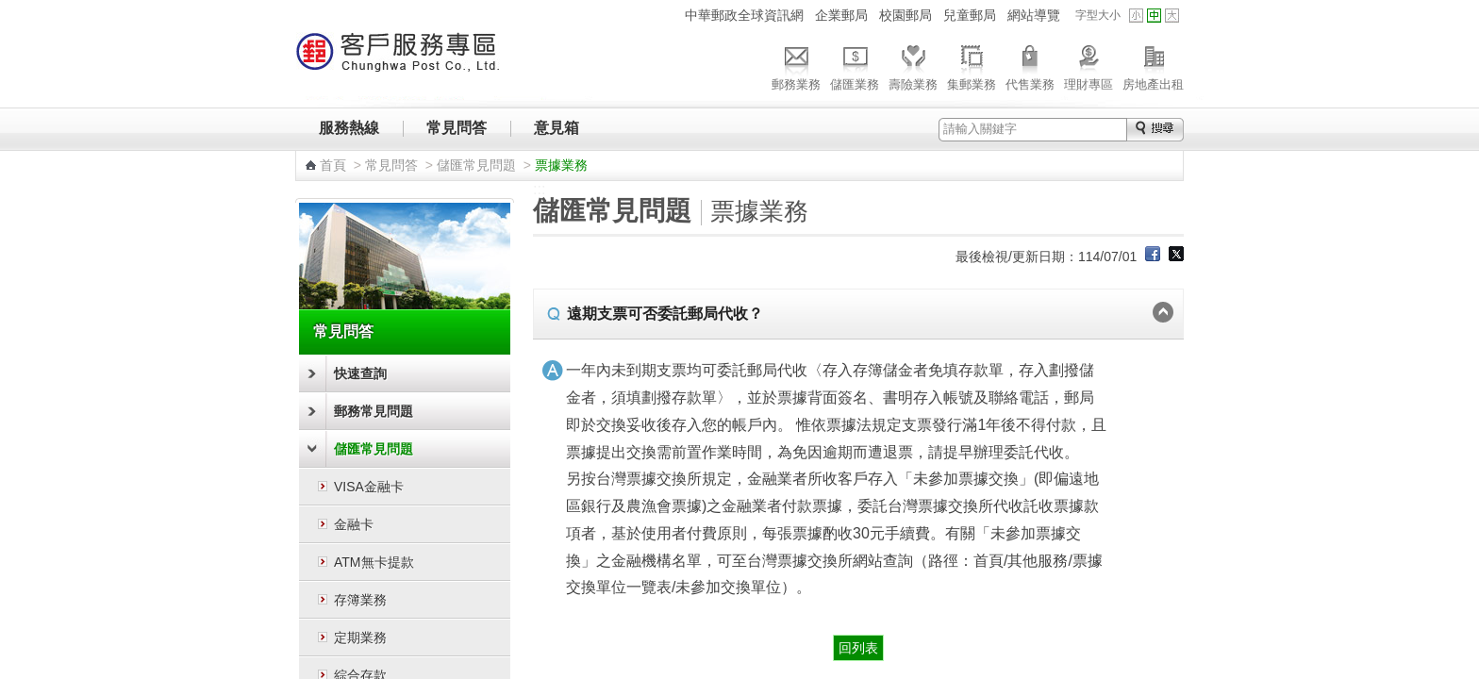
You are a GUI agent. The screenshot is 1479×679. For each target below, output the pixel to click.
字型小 (1136, 15)
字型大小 (1098, 15)
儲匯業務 (854, 65)
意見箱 (556, 128)
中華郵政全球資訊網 (744, 15)
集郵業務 (971, 65)
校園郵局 (905, 15)
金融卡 (354, 524)
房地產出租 (1153, 65)
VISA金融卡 (369, 486)
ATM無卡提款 (374, 562)
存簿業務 (360, 599)
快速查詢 (360, 373)
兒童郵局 (969, 15)
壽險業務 (913, 65)
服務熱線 (349, 128)
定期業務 (360, 637)
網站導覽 (1033, 15)
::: (667, 15)
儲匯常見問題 (476, 165)
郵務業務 (796, 65)
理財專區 (1088, 65)
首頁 (333, 165)
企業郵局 (841, 15)
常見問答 (456, 128)
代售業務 (1030, 65)
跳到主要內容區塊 (9, 9)
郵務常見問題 (373, 411)
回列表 (858, 647)
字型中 (1154, 15)
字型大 (1172, 15)
